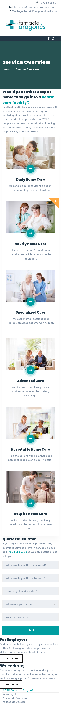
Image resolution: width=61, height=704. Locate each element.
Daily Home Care (30, 179)
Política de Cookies (13, 702)
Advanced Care (30, 381)
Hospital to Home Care (30, 449)
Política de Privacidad (15, 698)
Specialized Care (30, 312)
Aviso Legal (9, 694)
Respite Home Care (30, 514)
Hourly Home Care (30, 244)
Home (6, 69)
